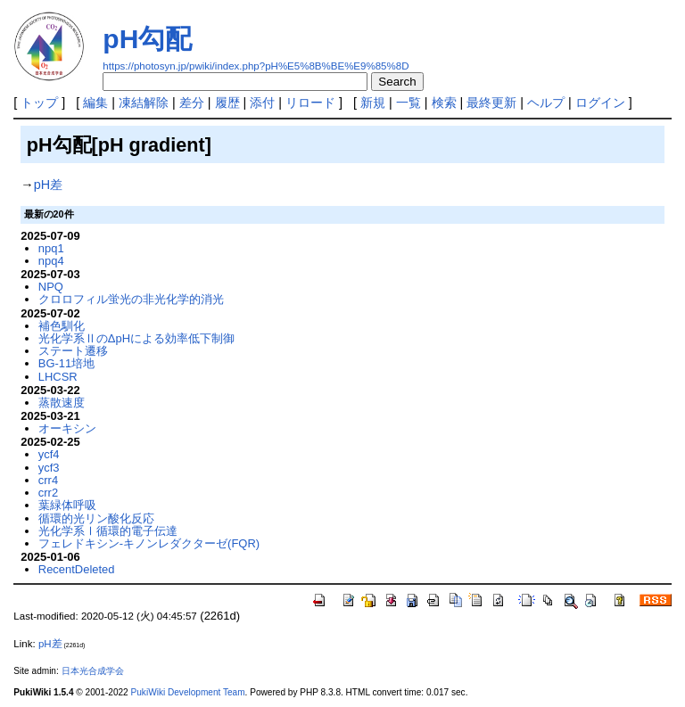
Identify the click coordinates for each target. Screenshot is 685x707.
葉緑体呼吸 (67, 505)
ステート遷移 (73, 351)
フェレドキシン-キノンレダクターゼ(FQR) (149, 543)
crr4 (48, 480)
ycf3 (49, 467)
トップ (39, 102)
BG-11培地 (66, 363)
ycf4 (49, 454)
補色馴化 (61, 326)
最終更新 (491, 102)
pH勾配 (147, 38)
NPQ (50, 286)
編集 (95, 102)
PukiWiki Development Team (188, 692)
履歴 (227, 102)
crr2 (48, 492)
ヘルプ (546, 102)
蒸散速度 (61, 402)
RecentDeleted (76, 569)
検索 (444, 102)
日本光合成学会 (93, 671)
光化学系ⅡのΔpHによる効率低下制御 (136, 338)
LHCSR (58, 376)
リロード (310, 102)
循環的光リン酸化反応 (96, 518)
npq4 (51, 260)
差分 (191, 102)
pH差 (48, 184)
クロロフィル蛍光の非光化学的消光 (131, 299)
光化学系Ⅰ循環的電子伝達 (107, 531)
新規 (372, 102)
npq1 (51, 248)
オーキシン (67, 428)
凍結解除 (144, 102)
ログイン (600, 102)
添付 (262, 102)
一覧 (408, 102)
